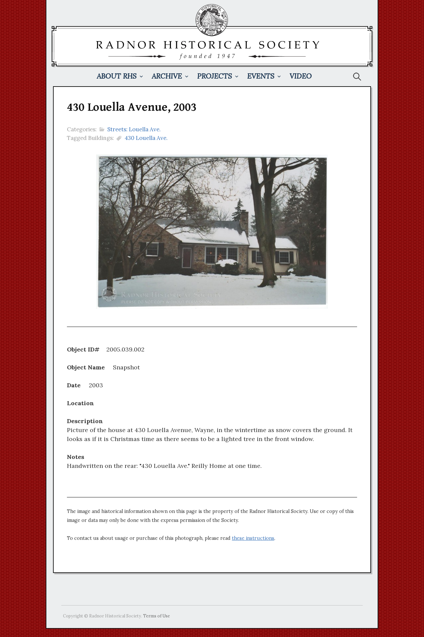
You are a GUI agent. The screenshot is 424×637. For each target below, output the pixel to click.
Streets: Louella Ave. (134, 129)
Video (301, 76)
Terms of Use (156, 615)
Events (260, 76)
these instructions (253, 538)
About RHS (116, 76)
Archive (167, 76)
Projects (214, 76)
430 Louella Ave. (146, 138)
